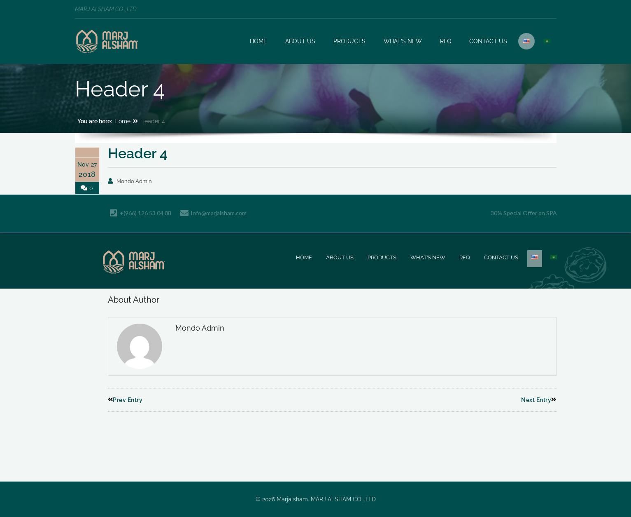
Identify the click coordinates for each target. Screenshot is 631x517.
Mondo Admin (134, 181)
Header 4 (138, 153)
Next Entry (538, 400)
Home (122, 121)
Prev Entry (125, 400)
